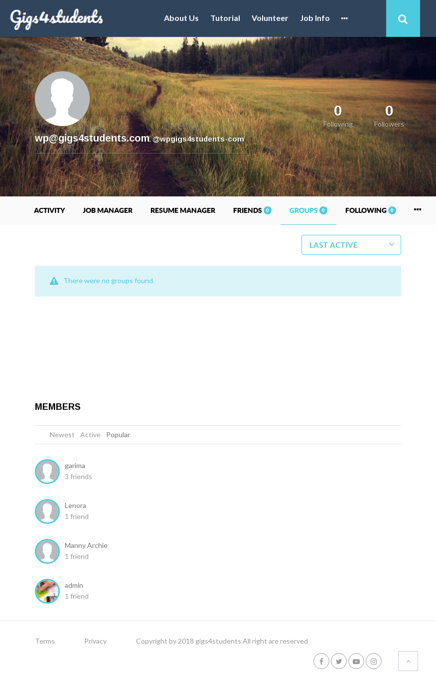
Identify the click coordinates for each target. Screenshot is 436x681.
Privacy (95, 641)
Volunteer (270, 18)
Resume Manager (182, 210)
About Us (181, 18)
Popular (118, 434)
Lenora (75, 505)
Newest (62, 434)
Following (370, 210)
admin (74, 585)
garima (75, 465)
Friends (252, 210)
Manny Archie (86, 545)
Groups (308, 210)
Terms (45, 641)
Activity (49, 210)
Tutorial (225, 18)
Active (90, 434)
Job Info (315, 18)
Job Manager (108, 210)
